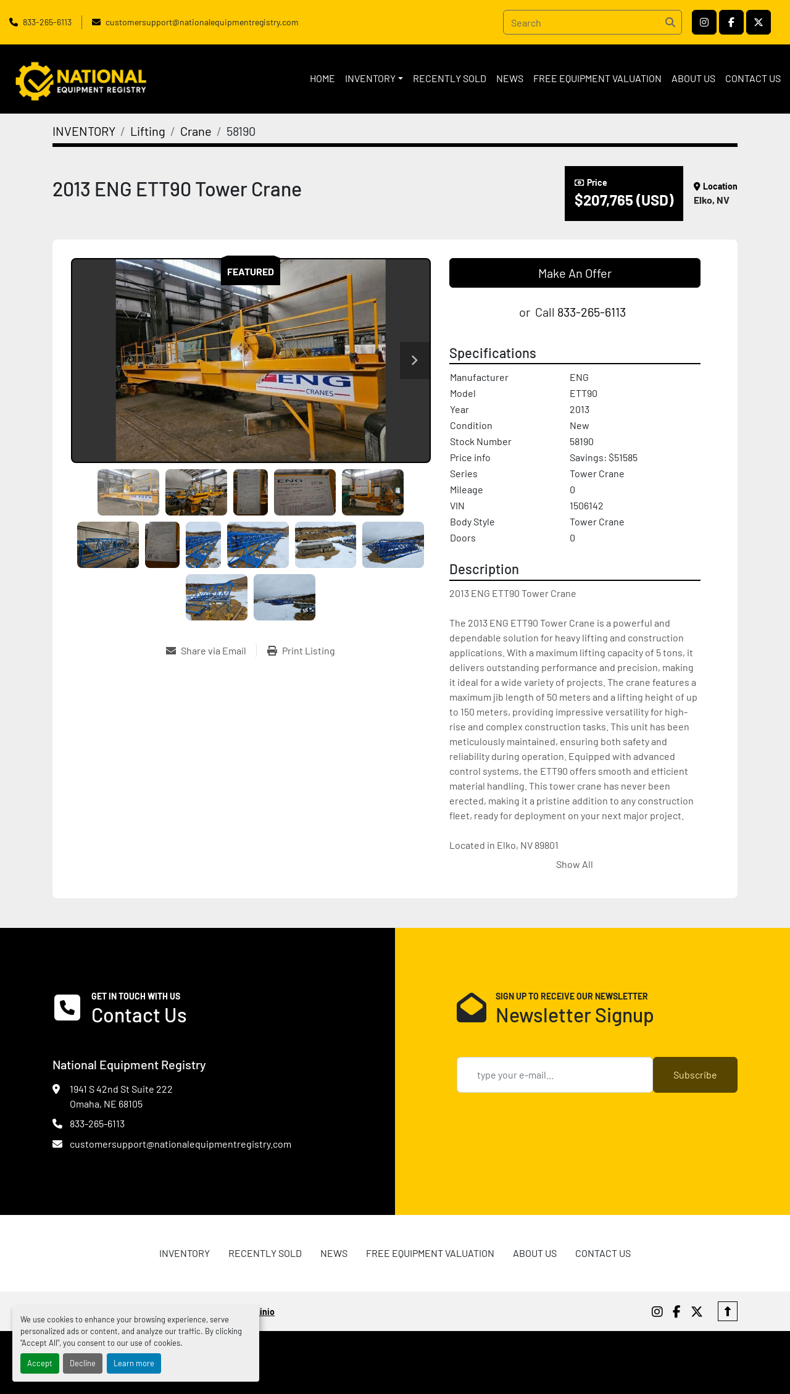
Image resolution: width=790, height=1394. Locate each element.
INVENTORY (370, 78)
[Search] (592, 22)
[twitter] (758, 22)
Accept (39, 1363)
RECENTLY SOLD (449, 78)
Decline (83, 1363)
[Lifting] (147, 130)
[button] (374, 78)
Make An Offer (575, 272)
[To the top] (728, 1311)
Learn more (134, 1363)
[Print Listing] (301, 651)
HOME (322, 78)
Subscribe (695, 1074)
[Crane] (196, 130)
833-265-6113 (47, 22)
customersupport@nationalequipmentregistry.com (202, 22)
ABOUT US (693, 78)
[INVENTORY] (83, 130)
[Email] (555, 1075)
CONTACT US (753, 78)
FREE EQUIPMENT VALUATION (597, 78)
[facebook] (731, 22)
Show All (574, 864)
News (509, 78)
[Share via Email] (211, 651)
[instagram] (704, 22)
